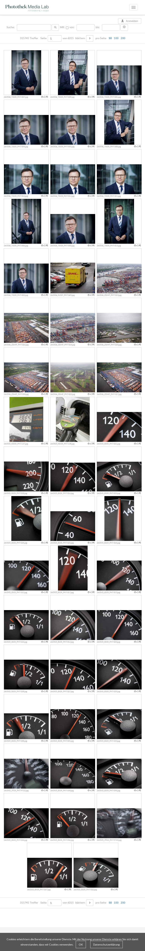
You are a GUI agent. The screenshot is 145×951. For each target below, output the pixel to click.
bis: (97, 27)
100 (116, 38)
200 (123, 38)
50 (110, 38)
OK (81, 944)
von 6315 (68, 38)
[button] (124, 27)
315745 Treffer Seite (33, 38)
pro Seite (109, 38)
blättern (80, 38)
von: (72, 27)
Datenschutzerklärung (106, 944)
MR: (62, 27)
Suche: (11, 27)
